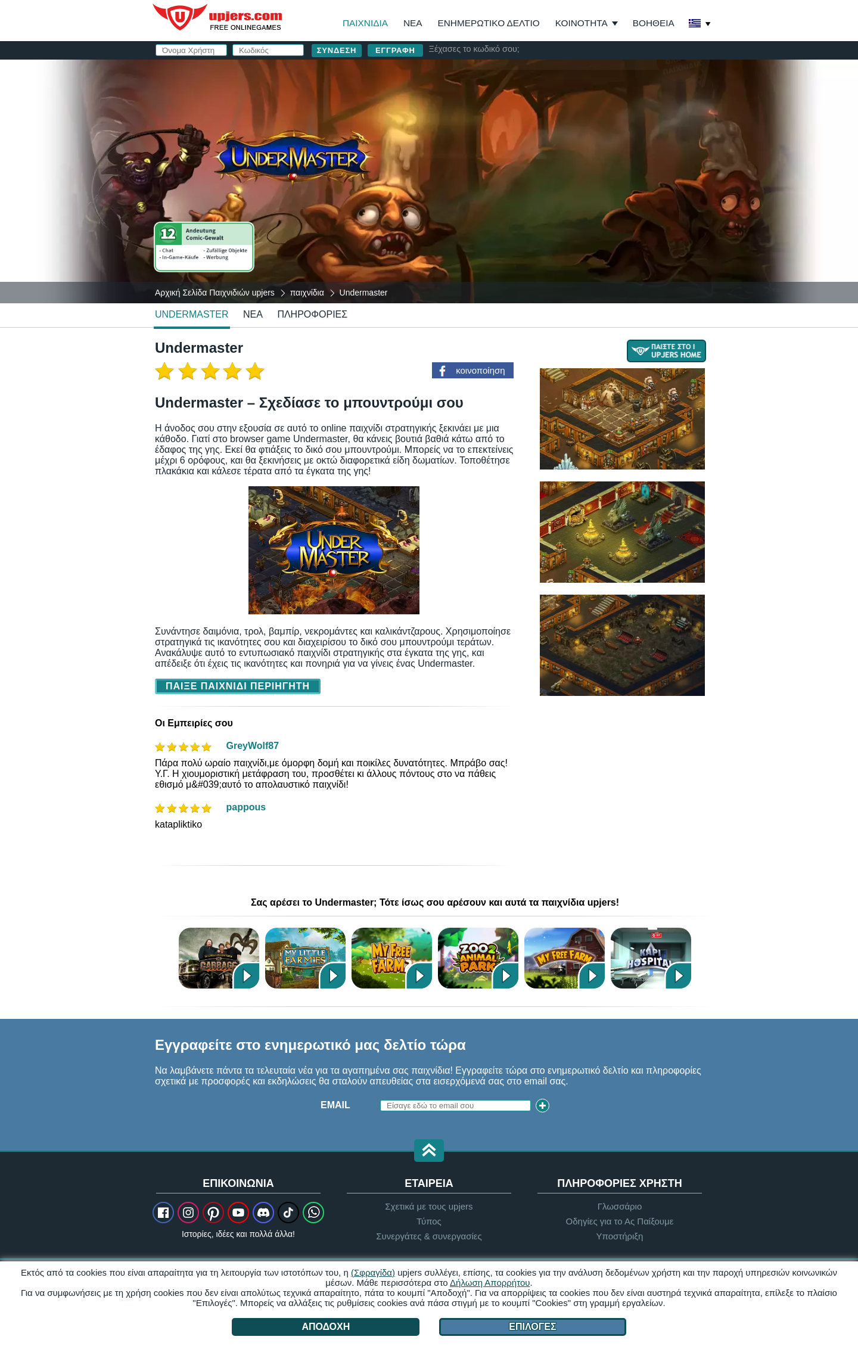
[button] (429, 1151)
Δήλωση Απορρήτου (490, 1282)
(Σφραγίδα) (373, 1272)
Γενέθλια (483, 177)
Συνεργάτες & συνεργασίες (428, 1236)
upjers (218, 17)
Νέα (412, 23)
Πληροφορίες (312, 314)
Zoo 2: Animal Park (478, 958)
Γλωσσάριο (620, 1206)
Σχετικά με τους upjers (428, 1206)
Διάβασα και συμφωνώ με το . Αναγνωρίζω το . (564, 211)
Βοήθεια (653, 23)
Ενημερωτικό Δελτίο (489, 23)
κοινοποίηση (480, 370)
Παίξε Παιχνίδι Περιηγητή (238, 686)
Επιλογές (532, 1327)
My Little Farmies (305, 958)
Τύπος (429, 1221)
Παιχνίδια (365, 23)
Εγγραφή (395, 50)
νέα (253, 314)
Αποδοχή (325, 1327)
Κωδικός (480, 153)
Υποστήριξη (619, 1236)
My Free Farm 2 (392, 958)
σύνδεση (600, 75)
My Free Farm (564, 958)
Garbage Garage (219, 958)
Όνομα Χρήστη (497, 106)
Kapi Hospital (651, 958)
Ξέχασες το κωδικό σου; (474, 49)
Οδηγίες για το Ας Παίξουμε (620, 1221)
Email (474, 130)
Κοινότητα (581, 23)
